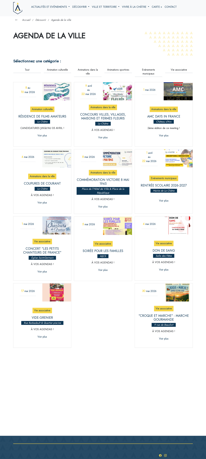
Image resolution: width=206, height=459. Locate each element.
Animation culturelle (57, 70)
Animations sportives (118, 70)
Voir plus (42, 135)
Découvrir (79, 7)
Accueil (26, 20)
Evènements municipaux (148, 71)
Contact (171, 7)
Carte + (157, 7)
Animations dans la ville (88, 71)
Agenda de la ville (61, 20)
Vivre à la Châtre (134, 7)
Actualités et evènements (49, 7)
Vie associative (179, 70)
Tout (27, 70)
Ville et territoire (104, 7)
